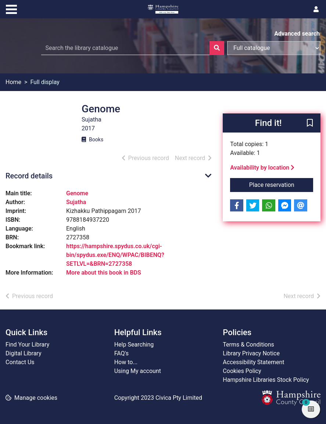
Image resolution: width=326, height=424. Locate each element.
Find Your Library (27, 344)
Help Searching (134, 344)
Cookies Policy (242, 370)
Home (13, 82)
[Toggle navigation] (11, 8)
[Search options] (273, 48)
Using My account (137, 370)
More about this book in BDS (103, 272)
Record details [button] (29, 175)
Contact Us (20, 362)
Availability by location (262, 167)
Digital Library (24, 353)
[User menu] (316, 9)
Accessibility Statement (253, 362)
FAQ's (121, 353)
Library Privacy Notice (251, 353)
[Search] (216, 48)
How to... (125, 362)
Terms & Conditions (248, 344)
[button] (310, 123)
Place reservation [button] (281, 184)
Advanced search (297, 33)
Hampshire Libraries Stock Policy (266, 379)
